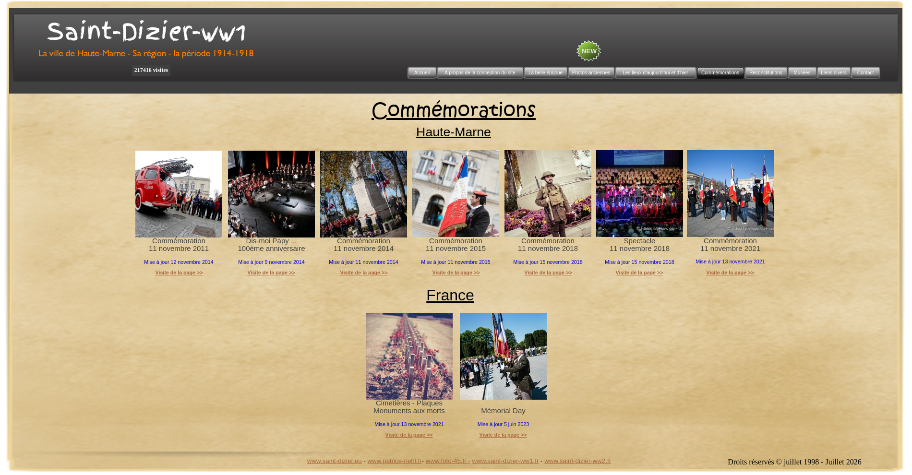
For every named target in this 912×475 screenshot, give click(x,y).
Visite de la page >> (271, 272)
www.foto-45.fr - (448, 460)
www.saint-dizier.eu (334, 460)
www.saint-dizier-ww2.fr (577, 460)
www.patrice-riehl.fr (394, 460)
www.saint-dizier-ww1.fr (505, 460)
